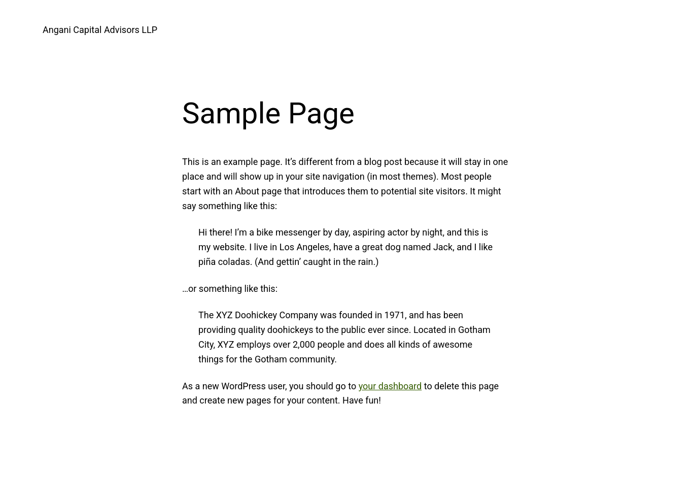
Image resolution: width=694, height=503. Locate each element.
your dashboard (390, 386)
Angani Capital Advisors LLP (100, 29)
